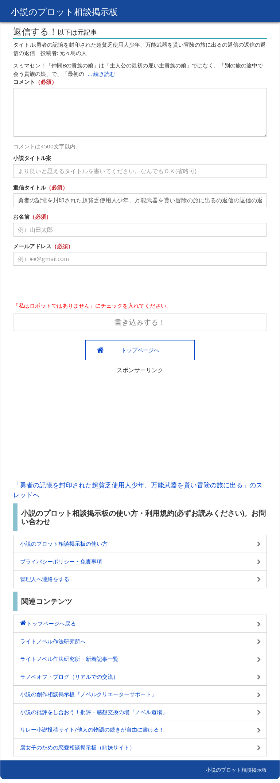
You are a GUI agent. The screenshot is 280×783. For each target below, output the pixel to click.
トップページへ (140, 350)
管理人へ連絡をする (44, 579)
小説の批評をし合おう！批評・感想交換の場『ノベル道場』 (94, 712)
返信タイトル (29, 187)
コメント (24, 81)
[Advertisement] (140, 425)
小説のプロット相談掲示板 (64, 11)
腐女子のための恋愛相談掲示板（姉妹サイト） (77, 747)
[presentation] (68, 285)
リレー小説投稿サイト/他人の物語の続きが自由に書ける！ (92, 729)
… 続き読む (101, 73)
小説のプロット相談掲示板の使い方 (64, 543)
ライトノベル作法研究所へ (53, 641)
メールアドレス (32, 246)
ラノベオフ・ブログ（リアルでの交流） (69, 676)
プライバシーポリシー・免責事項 (61, 561)
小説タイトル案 (32, 157)
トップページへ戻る (51, 623)
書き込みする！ (140, 322)
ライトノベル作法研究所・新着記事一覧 (69, 658)
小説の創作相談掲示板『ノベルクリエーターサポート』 (88, 694)
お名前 (21, 216)
